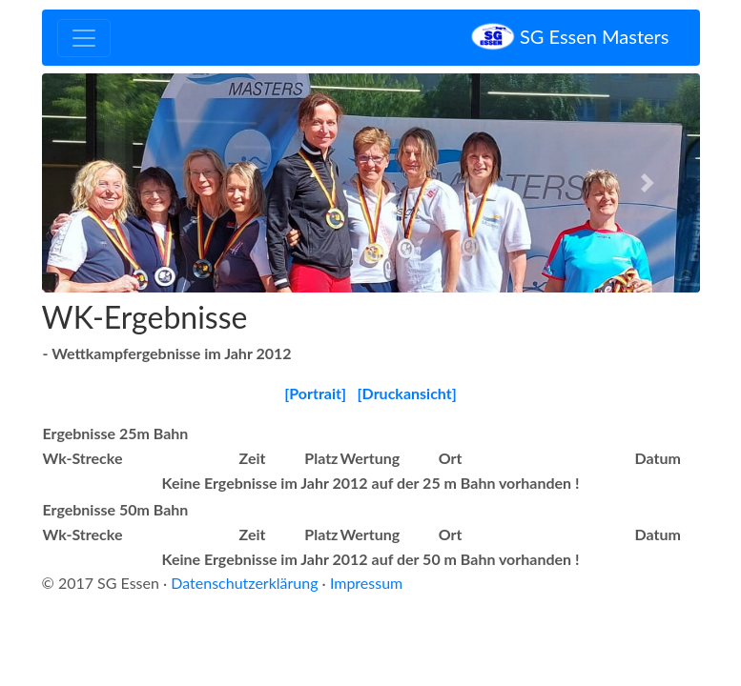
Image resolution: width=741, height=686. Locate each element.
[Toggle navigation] (84, 38)
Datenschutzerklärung (244, 583)
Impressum (366, 583)
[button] (91, 183)
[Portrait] (315, 393)
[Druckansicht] (407, 393)
